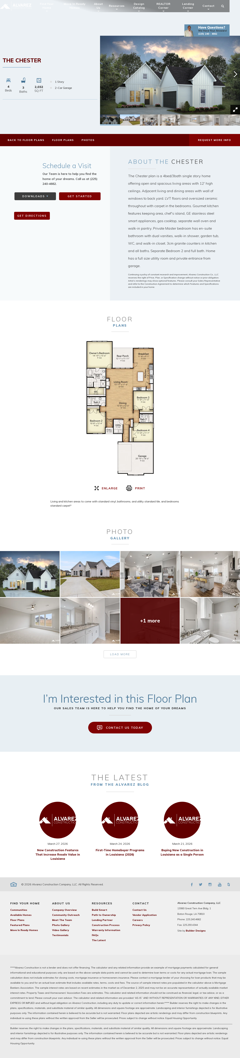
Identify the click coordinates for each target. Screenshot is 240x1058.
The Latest (99, 940)
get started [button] (80, 196)
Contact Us (139, 909)
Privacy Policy (141, 925)
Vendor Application (144, 915)
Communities (18, 909)
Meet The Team (62, 920)
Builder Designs (196, 930)
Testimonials (60, 935)
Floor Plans (17, 920)
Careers (137, 920)
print (136, 488)
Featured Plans (20, 925)
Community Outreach (66, 915)
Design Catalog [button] (144, 11)
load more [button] (120, 654)
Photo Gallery (61, 925)
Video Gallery (60, 930)
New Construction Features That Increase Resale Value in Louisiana (57, 854)
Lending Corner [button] (193, 11)
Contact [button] (214, 11)
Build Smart (99, 909)
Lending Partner (102, 920)
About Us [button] (103, 11)
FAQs (95, 935)
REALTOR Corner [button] (169, 11)
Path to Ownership (104, 915)
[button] (212, 36)
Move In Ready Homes (80, 11)
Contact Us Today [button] (120, 727)
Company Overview (64, 909)
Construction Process (106, 925)
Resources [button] (122, 11)
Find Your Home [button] (52, 11)
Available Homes (21, 915)
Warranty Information (106, 930)
